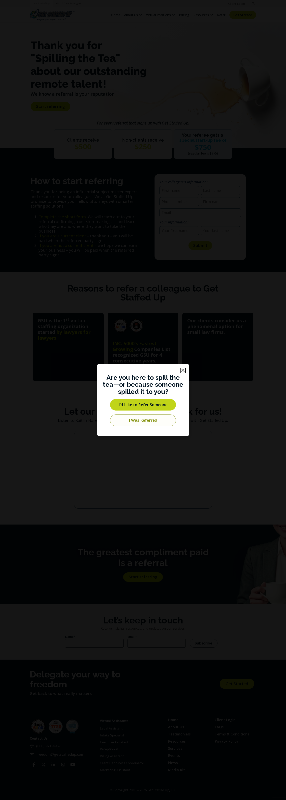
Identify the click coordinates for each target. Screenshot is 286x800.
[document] (143, 400)
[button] (183, 370)
